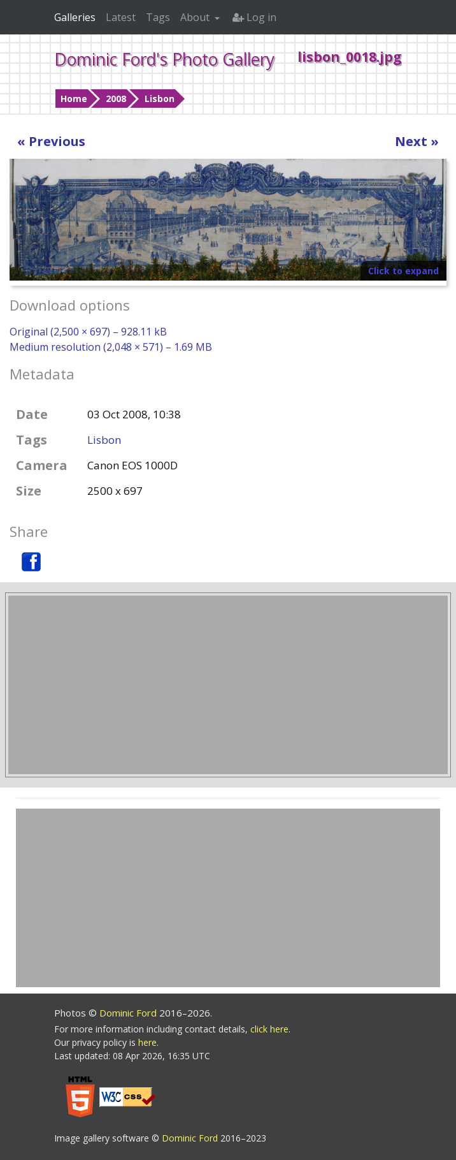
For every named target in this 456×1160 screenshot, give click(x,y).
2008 (116, 98)
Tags (158, 17)
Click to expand (403, 271)
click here (269, 1029)
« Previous (51, 141)
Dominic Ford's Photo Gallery (164, 59)
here (147, 1042)
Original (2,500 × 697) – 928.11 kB (88, 332)
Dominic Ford (129, 1012)
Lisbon (160, 98)
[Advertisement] (228, 685)
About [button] (196, 17)
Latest (121, 17)
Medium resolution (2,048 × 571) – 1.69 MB (111, 347)
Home (74, 98)
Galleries (75, 17)
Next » (417, 141)
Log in (254, 17)
